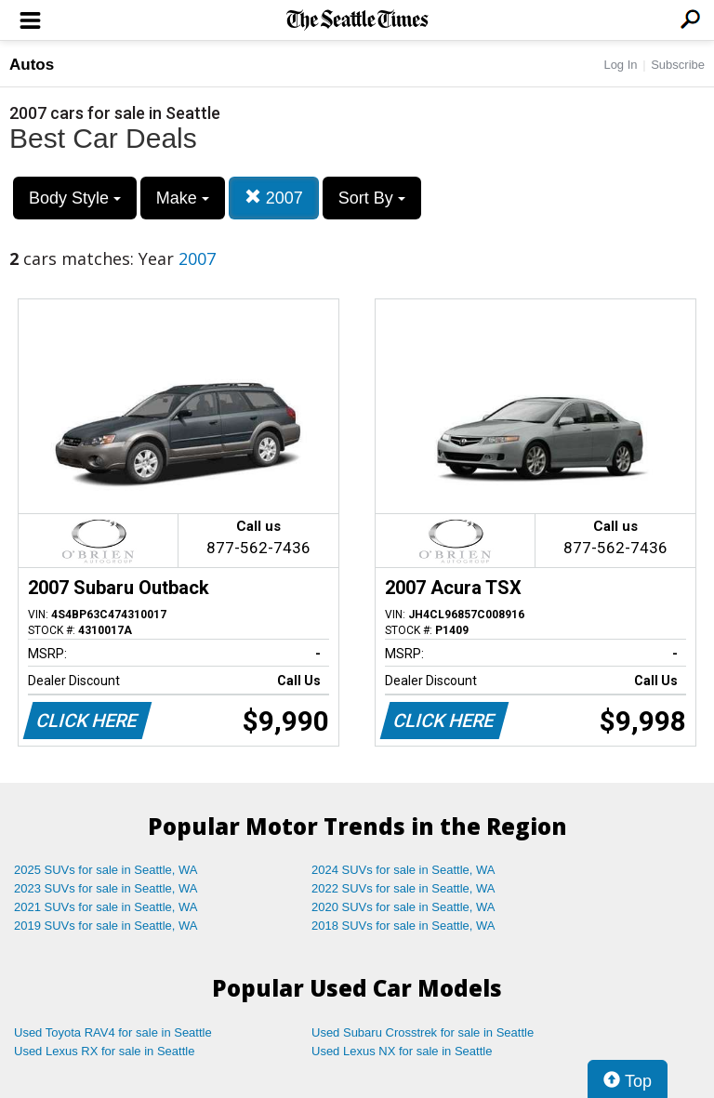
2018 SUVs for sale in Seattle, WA (403, 926)
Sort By (371, 198)
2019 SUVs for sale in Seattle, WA (106, 926)
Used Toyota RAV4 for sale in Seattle (113, 1032)
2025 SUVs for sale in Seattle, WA (106, 870)
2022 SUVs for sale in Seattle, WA (403, 888)
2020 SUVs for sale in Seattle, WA (403, 907)
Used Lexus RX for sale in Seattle (104, 1051)
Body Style (75, 198)
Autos (31, 64)
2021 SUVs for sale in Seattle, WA (106, 907)
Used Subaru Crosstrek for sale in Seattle (422, 1032)
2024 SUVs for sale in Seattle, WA (403, 870)
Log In (620, 65)
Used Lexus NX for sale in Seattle (401, 1051)
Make (182, 198)
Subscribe (678, 65)
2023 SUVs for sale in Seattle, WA (106, 888)
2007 (274, 197)
